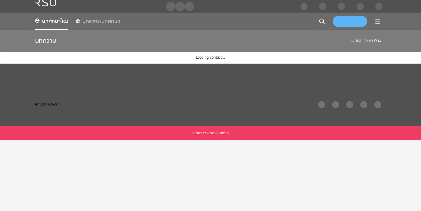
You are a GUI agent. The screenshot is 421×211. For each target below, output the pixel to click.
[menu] (378, 21)
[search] (322, 21)
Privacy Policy (46, 104)
